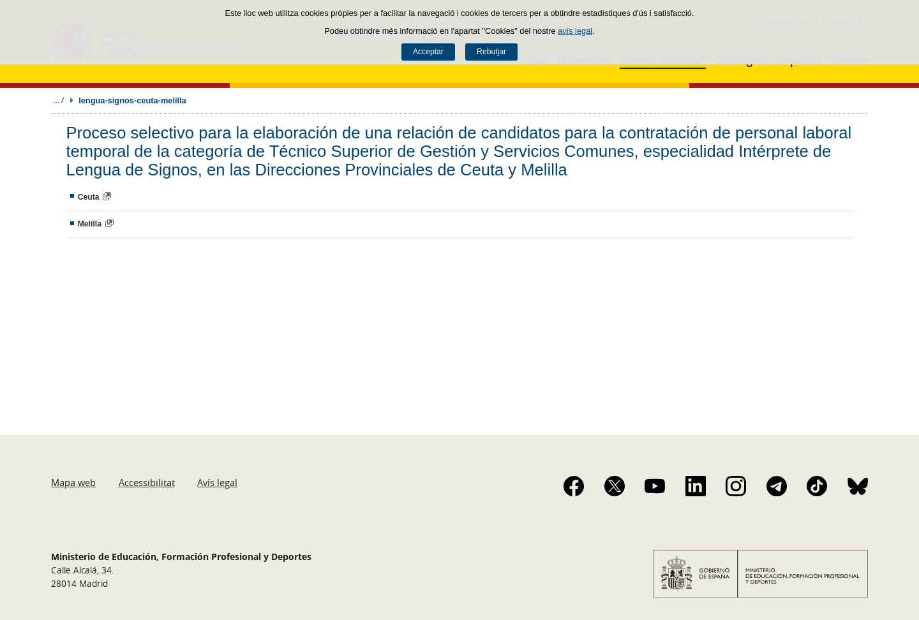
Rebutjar (491, 51)
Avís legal (217, 482)
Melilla (89, 223)
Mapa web (73, 482)
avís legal (575, 31)
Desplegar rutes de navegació (58, 100)
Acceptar (428, 51)
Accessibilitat (147, 482)
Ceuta (89, 197)
